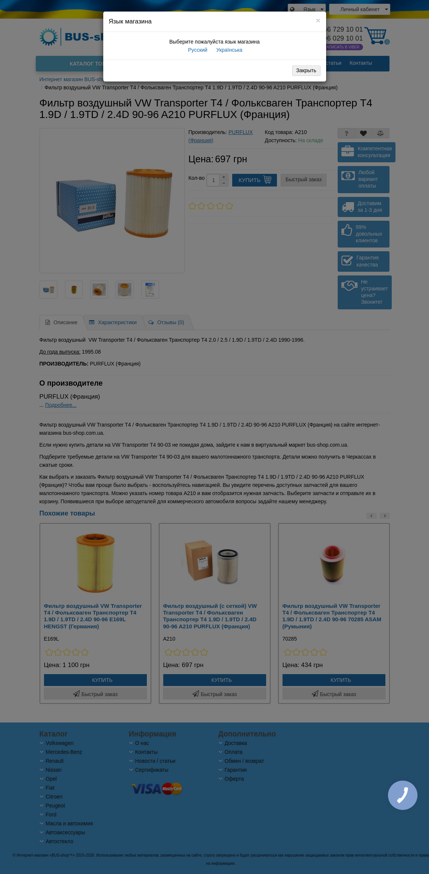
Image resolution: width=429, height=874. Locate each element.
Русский (197, 50)
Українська (228, 50)
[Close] (318, 20)
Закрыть (306, 70)
